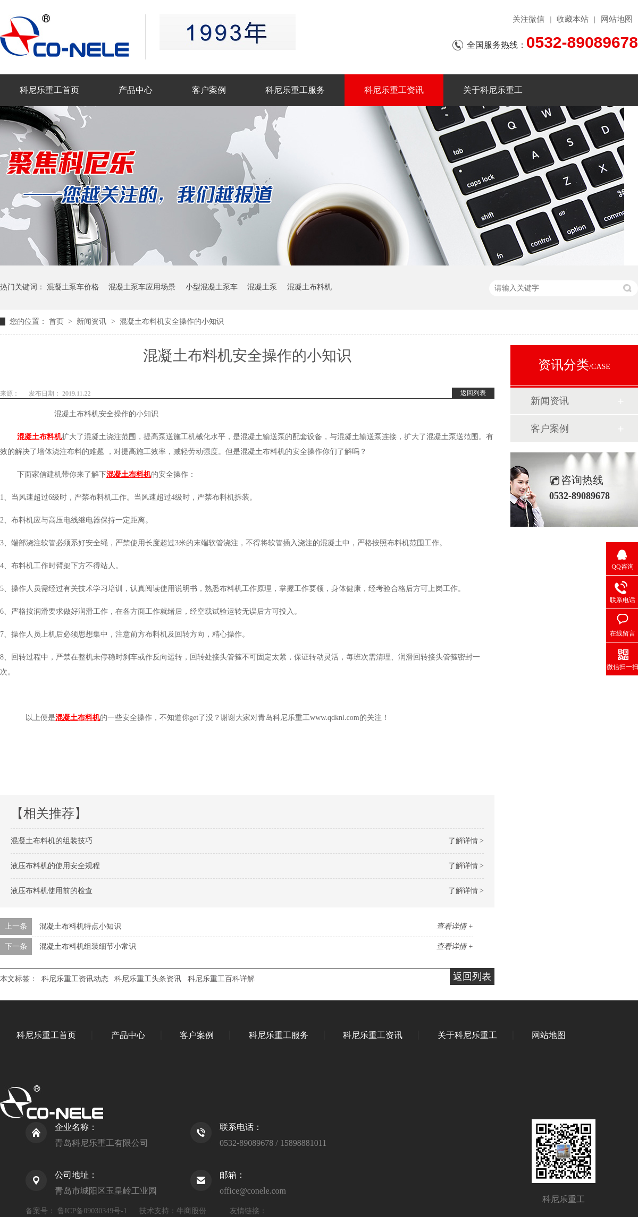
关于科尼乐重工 (493, 90)
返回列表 (473, 393)
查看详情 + (454, 926)
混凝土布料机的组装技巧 (52, 841)
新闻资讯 (92, 321)
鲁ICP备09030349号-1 (92, 1211)
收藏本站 (573, 19)
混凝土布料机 (309, 287)
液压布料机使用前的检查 (52, 891)
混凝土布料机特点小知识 (80, 926)
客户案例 (209, 90)
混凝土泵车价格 (73, 287)
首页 (57, 321)
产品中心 (136, 90)
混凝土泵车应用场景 (141, 287)
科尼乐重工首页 (49, 90)
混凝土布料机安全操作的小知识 (172, 321)
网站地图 (617, 19)
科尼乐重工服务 (295, 90)
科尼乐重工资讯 (394, 90)
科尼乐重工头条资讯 (147, 979)
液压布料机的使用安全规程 (55, 866)
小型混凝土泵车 (212, 287)
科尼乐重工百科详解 (221, 979)
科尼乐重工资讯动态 (74, 979)
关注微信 (528, 19)
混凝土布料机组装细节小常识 (87, 946)
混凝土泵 (262, 287)
